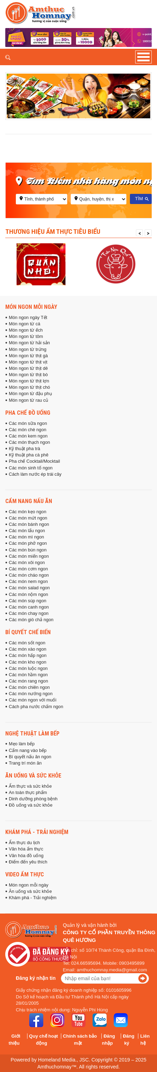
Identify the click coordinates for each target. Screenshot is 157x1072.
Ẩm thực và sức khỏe (30, 786)
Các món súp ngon (27, 600)
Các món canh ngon (29, 607)
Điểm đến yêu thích (28, 862)
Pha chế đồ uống (27, 412)
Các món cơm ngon (28, 568)
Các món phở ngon (28, 543)
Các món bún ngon (27, 550)
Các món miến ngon (29, 556)
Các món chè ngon (27, 429)
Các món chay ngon (29, 613)
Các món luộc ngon (28, 668)
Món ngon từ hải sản (29, 342)
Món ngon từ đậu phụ (30, 393)
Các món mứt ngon (28, 518)
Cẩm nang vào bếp (27, 750)
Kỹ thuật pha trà (24, 448)
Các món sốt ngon (27, 642)
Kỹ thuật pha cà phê (28, 455)
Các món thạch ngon (29, 442)
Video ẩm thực (24, 874)
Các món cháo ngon (29, 575)
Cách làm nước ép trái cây (35, 474)
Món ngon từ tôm (26, 336)
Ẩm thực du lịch (24, 842)
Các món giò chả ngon (31, 619)
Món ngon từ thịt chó (29, 387)
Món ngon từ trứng (27, 349)
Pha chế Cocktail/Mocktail (34, 461)
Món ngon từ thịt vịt (28, 362)
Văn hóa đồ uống (26, 855)
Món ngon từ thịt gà (28, 355)
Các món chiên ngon (29, 687)
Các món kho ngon (27, 662)
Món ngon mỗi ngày (31, 306)
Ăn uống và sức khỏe (33, 775)
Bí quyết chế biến (28, 632)
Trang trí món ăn (25, 763)
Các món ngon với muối (32, 700)
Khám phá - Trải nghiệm (36, 831)
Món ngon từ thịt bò (28, 374)
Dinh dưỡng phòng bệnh (33, 798)
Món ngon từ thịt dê (28, 368)
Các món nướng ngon (30, 693)
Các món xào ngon (27, 649)
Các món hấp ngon (27, 655)
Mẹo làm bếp (21, 743)
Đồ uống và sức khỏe (30, 805)
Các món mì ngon (26, 537)
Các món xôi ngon (27, 562)
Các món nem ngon (28, 581)
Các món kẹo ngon (27, 511)
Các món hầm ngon (28, 674)
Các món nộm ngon (28, 594)
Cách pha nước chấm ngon (36, 706)
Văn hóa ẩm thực (26, 849)
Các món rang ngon (28, 681)
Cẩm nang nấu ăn (28, 500)
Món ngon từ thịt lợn (29, 381)
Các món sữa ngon (28, 423)
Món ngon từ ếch (26, 330)
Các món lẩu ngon (27, 530)
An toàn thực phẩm (28, 792)
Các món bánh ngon (29, 524)
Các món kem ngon (28, 436)
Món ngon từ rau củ (28, 400)
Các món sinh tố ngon (30, 468)
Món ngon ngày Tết (28, 317)
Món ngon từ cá (24, 323)
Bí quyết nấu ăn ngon (30, 756)
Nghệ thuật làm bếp (32, 733)
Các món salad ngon (29, 587)
